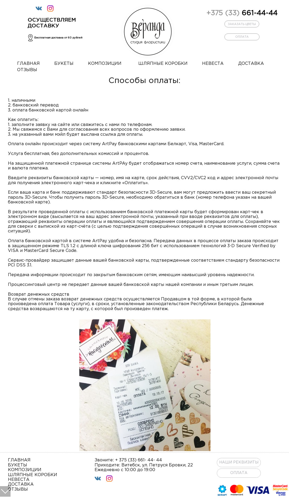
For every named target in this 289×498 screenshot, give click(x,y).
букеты (64, 64)
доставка (251, 64)
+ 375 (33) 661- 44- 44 (138, 460)
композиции (104, 64)
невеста (213, 64)
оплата (242, 37)
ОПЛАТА (238, 473)
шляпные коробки (163, 64)
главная (28, 64)
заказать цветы (242, 24)
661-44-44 (241, 13)
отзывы (27, 70)
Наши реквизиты (238, 462)
